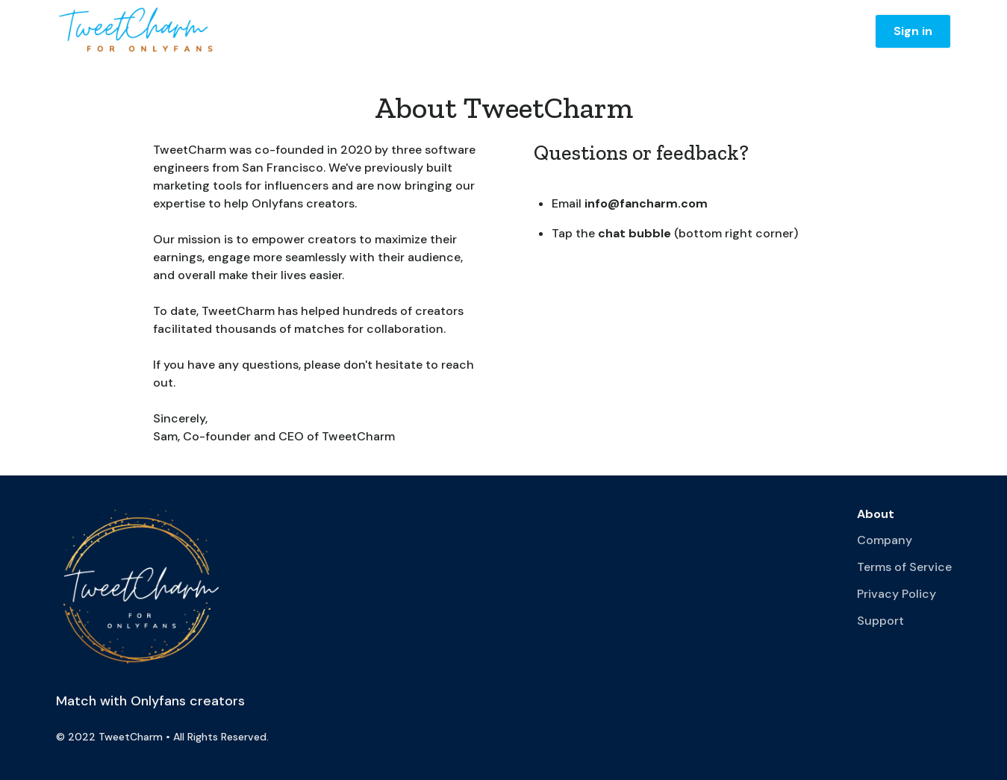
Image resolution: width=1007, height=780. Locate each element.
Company (884, 540)
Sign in (913, 31)
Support (880, 620)
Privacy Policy (896, 594)
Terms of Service (904, 567)
